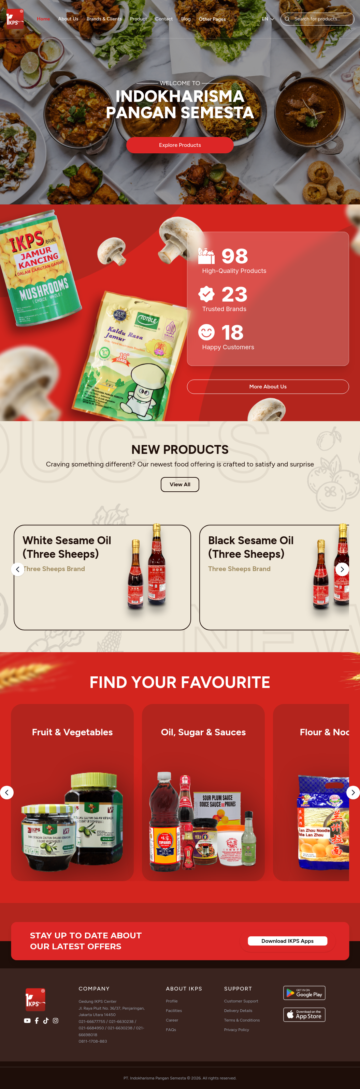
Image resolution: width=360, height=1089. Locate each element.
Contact (164, 19)
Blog (186, 19)
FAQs (171, 1029)
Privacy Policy (236, 1029)
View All (180, 484)
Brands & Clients (104, 19)
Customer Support (241, 1001)
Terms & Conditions (242, 1020)
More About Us (268, 386)
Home (43, 19)
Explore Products (180, 145)
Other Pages (212, 19)
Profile (171, 1001)
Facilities (174, 1010)
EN (268, 19)
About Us (68, 19)
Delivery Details (238, 1010)
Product (138, 19)
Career (172, 1020)
